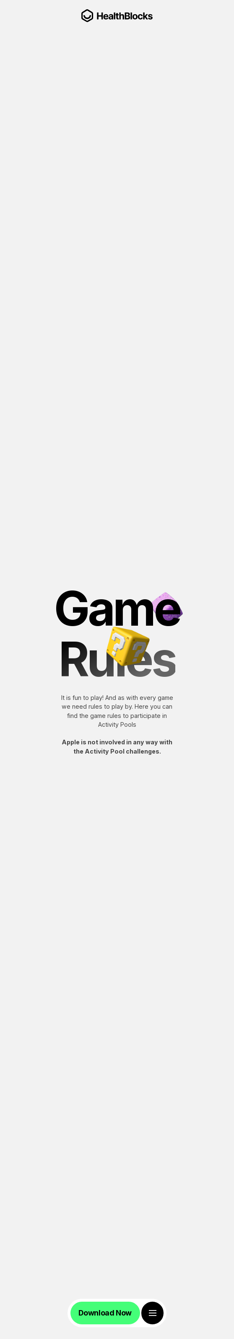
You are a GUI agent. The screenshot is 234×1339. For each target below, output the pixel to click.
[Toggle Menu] (152, 1313)
